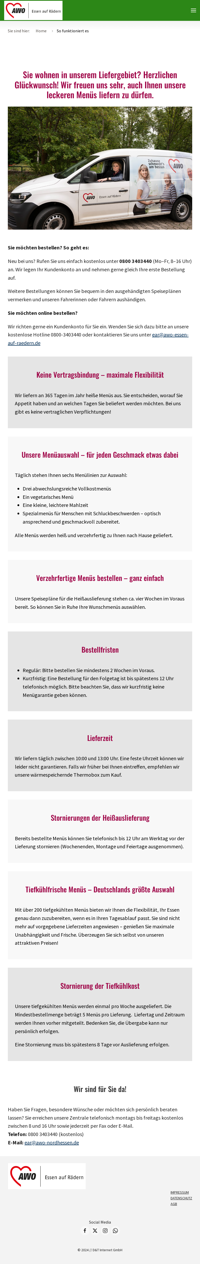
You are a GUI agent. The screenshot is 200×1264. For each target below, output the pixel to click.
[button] (193, 10)
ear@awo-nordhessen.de (51, 1142)
